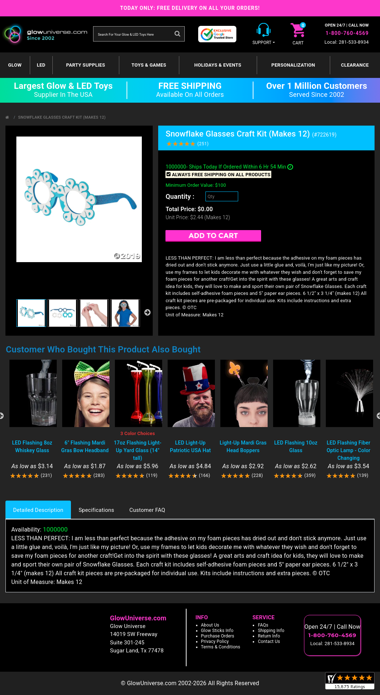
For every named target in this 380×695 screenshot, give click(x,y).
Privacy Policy (215, 641)
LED (41, 65)
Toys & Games (149, 65)
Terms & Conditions (220, 646)
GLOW (14, 65)
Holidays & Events (217, 65)
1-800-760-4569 (347, 33)
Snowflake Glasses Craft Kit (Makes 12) (62, 117)
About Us (210, 625)
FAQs (263, 625)
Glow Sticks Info (217, 630)
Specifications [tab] (96, 510)
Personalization (293, 65)
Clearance (355, 65)
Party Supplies (85, 65)
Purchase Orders (218, 636)
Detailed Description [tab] (38, 510)
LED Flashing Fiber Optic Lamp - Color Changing (349, 450)
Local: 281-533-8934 (346, 42)
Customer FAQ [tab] (147, 510)
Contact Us (269, 641)
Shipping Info (271, 630)
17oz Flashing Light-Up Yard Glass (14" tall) (137, 450)
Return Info (269, 636)
